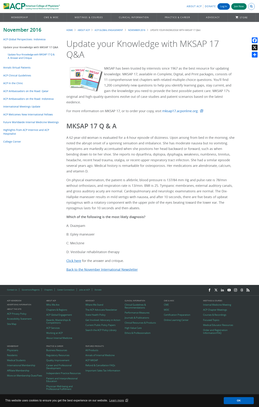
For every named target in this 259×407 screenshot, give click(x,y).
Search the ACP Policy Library (101, 330)
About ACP (194, 6)
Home (69, 30)
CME (166, 304)
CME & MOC (51, 17)
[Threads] (241, 290)
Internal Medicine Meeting (217, 304)
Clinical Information (134, 17)
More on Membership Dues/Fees (24, 375)
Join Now (239, 6)
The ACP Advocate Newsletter (101, 309)
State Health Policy (95, 315)
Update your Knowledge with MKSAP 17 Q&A (30, 47)
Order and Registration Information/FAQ (215, 331)
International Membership (21, 365)
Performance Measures (137, 312)
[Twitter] (216, 290)
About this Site (14, 309)
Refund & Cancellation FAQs (100, 365)
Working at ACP (54, 333)
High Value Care (133, 328)
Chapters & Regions (56, 309)
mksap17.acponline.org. (180, 111)
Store (244, 17)
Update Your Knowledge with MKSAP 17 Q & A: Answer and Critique (31, 56)
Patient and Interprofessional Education (62, 380)
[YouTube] (229, 290)
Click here (73, 261)
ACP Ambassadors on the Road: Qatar (26, 91)
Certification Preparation (177, 315)
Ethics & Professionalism (138, 333)
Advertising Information (19, 304)
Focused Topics (211, 320)
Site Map (11, 324)
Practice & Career (177, 17)
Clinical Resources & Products (140, 322)
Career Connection (65, 289)
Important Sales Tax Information (102, 370)
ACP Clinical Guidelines (17, 75)
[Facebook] (209, 290)
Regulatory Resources (57, 355)
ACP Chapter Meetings (215, 309)
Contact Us (12, 289)
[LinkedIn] (222, 290)
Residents (12, 355)
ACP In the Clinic (13, 83)
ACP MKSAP (91, 360)
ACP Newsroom (14, 301)
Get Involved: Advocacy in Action (102, 320)
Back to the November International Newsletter (102, 269)
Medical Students (16, 360)
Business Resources (56, 350)
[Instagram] (235, 290)
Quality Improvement (57, 360)
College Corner (12, 141)
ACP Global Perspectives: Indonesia (24, 39)
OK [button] (239, 400)
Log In (223, 6)
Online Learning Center (176, 320)
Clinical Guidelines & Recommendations (135, 306)
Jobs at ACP (84, 289)
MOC (166, 309)
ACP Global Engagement (109, 30)
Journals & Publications (137, 317)
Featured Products (94, 346)
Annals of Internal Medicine (100, 355)
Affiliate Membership (18, 370)
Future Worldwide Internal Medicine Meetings (31, 122)
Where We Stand (94, 304)
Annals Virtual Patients (17, 67)
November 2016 (22, 29)
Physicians (12, 350)
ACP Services (53, 328)
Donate (210, 6)
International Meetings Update (21, 106)
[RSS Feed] (248, 290)
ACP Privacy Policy (16, 313)
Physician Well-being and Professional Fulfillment (59, 388)
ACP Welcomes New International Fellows (28, 114)
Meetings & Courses (89, 17)
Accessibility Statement (19, 318)
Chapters (48, 289)
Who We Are (52, 304)
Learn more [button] (116, 400)
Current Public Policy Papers (100, 325)
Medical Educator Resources (218, 325)
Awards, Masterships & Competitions (58, 321)
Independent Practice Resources (63, 373)
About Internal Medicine (59, 338)
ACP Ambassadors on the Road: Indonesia (28, 98)
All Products (91, 350)
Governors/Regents (31, 289)
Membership (19, 17)
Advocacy (213, 17)
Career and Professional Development (59, 367)
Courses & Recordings (214, 315)
